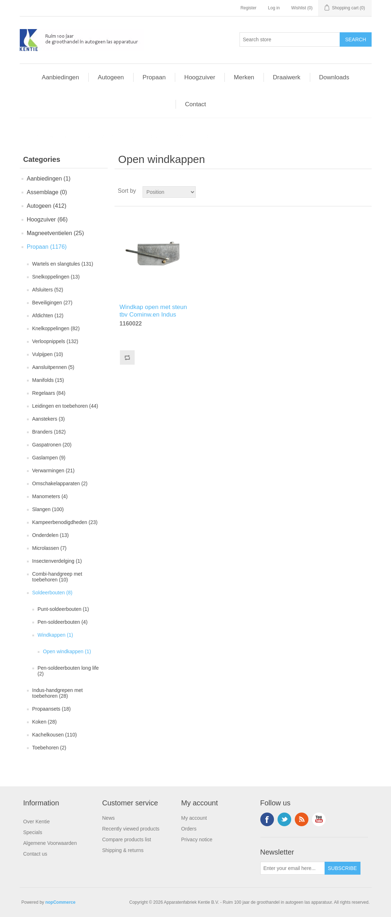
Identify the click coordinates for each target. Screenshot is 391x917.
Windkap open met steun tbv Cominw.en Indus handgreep (153, 310)
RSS (301, 819)
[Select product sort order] (169, 192)
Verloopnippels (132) (55, 341)
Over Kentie (36, 821)
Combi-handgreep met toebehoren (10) (57, 577)
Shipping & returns (123, 850)
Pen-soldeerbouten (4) (63, 622)
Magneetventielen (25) (55, 233)
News (108, 818)
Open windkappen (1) (67, 651)
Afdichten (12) (48, 315)
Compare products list (126, 839)
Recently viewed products (131, 829)
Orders (189, 829)
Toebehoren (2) (49, 747)
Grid (352, 191)
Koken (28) (44, 722)
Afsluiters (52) (47, 290)
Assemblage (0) (47, 192)
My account (194, 818)
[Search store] (289, 39)
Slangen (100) (48, 509)
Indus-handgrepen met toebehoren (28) (57, 693)
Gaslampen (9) (49, 457)
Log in (274, 7)
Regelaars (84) (49, 393)
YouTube (319, 819)
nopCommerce (60, 902)
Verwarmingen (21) (53, 470)
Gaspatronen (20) (52, 445)
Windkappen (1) (55, 635)
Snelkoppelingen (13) (56, 277)
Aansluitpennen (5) (53, 367)
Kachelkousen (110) (54, 735)
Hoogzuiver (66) (47, 219)
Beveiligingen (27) (52, 302)
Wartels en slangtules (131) (62, 264)
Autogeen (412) (46, 206)
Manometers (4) (50, 496)
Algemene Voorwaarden (50, 843)
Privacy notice (197, 839)
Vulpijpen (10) (47, 354)
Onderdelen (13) (50, 535)
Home (31, 136)
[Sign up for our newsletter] (292, 868)
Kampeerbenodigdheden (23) (65, 522)
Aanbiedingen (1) (49, 179)
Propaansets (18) (51, 709)
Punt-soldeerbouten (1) (63, 609)
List (365, 191)
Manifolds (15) (48, 380)
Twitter (284, 819)
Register (249, 7)
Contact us (35, 854)
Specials (32, 832)
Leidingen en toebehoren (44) (65, 406)
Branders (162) (49, 432)
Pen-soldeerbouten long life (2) (68, 671)
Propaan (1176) (47, 247)
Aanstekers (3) (48, 419)
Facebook (267, 819)
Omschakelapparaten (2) (60, 483)
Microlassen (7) (49, 548)
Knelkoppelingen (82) (56, 328)
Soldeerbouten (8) (52, 592)
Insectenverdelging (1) (57, 561)
